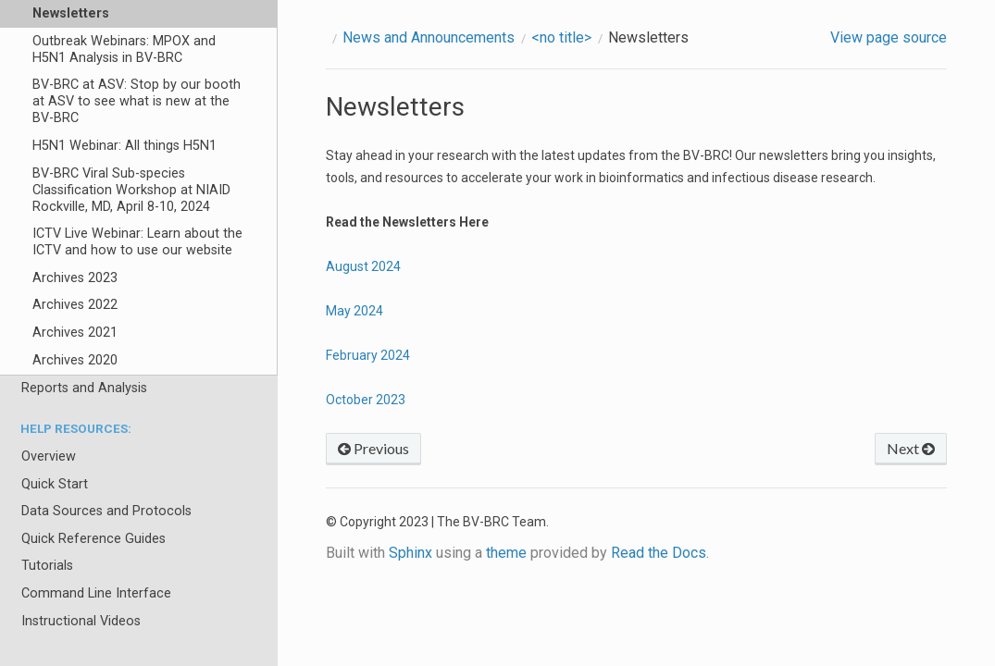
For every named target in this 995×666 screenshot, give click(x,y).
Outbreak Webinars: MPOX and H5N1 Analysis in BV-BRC (124, 49)
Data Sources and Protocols (106, 511)
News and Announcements (428, 37)
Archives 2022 (75, 305)
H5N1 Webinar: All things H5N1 (124, 146)
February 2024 (368, 355)
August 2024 (363, 266)
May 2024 (354, 310)
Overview (48, 456)
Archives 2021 (75, 332)
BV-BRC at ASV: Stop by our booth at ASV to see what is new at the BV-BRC (136, 101)
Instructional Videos (81, 621)
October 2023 (365, 399)
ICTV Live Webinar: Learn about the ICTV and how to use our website (137, 242)
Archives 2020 (75, 360)
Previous (373, 448)
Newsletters (70, 13)
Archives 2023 (75, 278)
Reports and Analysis (84, 388)
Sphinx (410, 552)
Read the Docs (658, 552)
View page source (888, 37)
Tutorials (47, 566)
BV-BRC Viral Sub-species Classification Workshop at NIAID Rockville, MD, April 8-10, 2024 (131, 190)
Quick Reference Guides (93, 539)
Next (911, 448)
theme (506, 552)
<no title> (561, 37)
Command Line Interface (96, 593)
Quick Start (54, 484)
